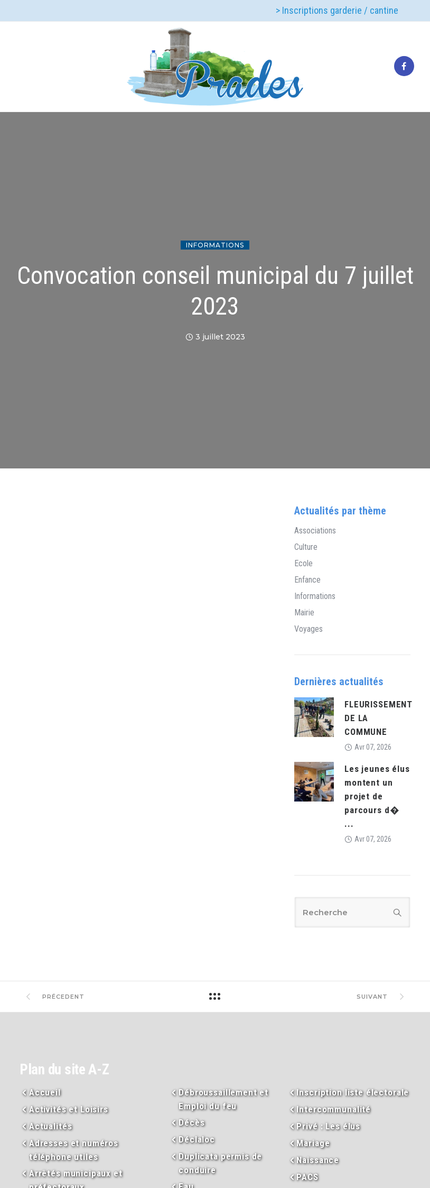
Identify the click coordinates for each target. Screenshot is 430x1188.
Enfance (307, 580)
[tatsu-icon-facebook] (404, 66)
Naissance (317, 1160)
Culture (305, 547)
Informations (215, 245)
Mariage (313, 1143)
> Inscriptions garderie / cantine (337, 10)
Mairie (304, 613)
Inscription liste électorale (352, 1092)
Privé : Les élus (328, 1126)
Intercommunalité (333, 1109)
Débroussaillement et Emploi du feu (223, 1099)
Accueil (45, 1092)
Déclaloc (197, 1139)
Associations (315, 531)
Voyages (308, 629)
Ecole (303, 563)
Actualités (50, 1126)
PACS (307, 1177)
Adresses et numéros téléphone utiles (73, 1150)
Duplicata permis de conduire (220, 1163)
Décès (191, 1122)
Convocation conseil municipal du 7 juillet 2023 (215, 290)
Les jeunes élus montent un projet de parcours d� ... (377, 796)
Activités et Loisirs (68, 1109)
